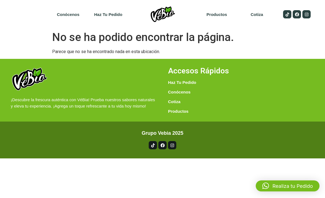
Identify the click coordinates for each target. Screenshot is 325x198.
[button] (287, 185)
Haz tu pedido (108, 14)
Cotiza (257, 14)
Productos (217, 14)
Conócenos (68, 14)
